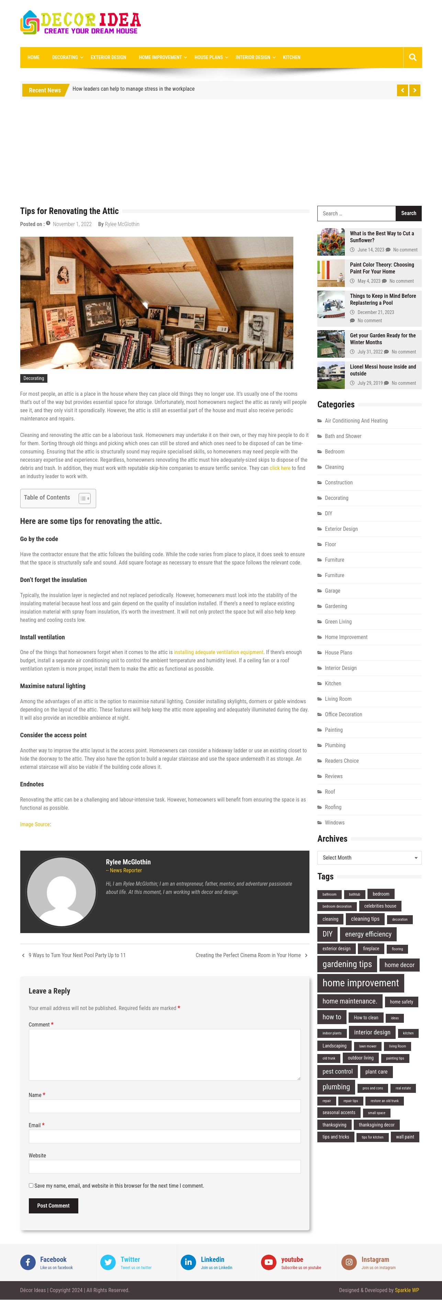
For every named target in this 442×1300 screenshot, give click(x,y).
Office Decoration (343, 714)
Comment (41, 1024)
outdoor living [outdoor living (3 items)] (361, 1058)
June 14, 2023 (371, 250)
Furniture (334, 560)
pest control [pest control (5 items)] (337, 1072)
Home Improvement (155, 57)
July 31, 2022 (370, 352)
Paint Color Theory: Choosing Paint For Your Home (382, 268)
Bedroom (334, 451)
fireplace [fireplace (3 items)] (371, 949)
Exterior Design (105, 57)
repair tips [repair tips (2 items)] (350, 1101)
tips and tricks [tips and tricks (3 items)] (335, 1137)
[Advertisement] (221, 154)
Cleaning (334, 467)
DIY (328, 513)
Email (37, 1125)
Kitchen (283, 57)
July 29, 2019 (370, 383)
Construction (339, 482)
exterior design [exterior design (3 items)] (336, 949)
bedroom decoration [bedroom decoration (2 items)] (337, 907)
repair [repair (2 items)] (326, 1101)
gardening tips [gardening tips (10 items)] (347, 964)
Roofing (333, 807)
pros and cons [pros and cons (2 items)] (373, 1088)
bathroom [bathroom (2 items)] (329, 894)
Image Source (35, 824)
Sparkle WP (407, 1290)
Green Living (338, 621)
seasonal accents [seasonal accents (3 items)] (338, 1113)
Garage (332, 590)
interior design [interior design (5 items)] (372, 1032)
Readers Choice (342, 761)
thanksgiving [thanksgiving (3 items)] (334, 1125)
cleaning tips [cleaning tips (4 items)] (365, 919)
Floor (330, 544)
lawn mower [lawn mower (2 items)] (368, 1046)
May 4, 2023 (369, 281)
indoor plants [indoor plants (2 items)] (331, 1033)
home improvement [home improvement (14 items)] (360, 983)
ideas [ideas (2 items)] (395, 1018)
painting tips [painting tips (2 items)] (395, 1058)
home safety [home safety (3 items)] (401, 1002)
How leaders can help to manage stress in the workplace (133, 89)
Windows (334, 822)
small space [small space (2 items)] (376, 1113)
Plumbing (335, 745)
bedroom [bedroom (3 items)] (381, 894)
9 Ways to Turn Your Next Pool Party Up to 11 (77, 955)
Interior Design (245, 57)
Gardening (336, 606)
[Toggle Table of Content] (81, 499)
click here (281, 468)
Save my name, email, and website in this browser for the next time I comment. (119, 1186)
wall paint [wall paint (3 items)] (405, 1137)
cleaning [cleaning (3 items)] (330, 919)
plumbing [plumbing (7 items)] (336, 1087)
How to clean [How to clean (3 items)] (366, 1017)
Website (37, 1155)
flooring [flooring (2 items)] (397, 949)
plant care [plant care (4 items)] (376, 1072)
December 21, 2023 (376, 312)
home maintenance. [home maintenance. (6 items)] (349, 1001)
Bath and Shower (343, 436)
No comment (405, 250)
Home (33, 57)
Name (37, 1095)
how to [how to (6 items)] (331, 1017)
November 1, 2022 (72, 224)
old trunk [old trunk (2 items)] (328, 1058)
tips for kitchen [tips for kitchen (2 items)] (372, 1137)
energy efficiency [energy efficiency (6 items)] (368, 934)
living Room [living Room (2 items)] (397, 1046)
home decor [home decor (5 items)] (400, 965)
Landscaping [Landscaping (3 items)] (334, 1046)
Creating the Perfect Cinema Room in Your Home (248, 955)
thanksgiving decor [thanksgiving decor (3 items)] (377, 1125)
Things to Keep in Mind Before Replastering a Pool (383, 299)
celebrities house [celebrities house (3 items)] (380, 906)
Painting (334, 730)
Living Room (338, 699)
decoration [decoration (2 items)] (400, 920)
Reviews (334, 776)
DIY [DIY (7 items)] (327, 934)
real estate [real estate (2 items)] (403, 1088)
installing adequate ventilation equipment (218, 652)
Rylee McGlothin (122, 224)
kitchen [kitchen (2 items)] (408, 1033)
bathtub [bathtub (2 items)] (354, 894)
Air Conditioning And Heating (356, 420)
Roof (330, 791)
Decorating (63, 57)
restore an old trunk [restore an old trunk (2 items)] (385, 1101)
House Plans (203, 57)
